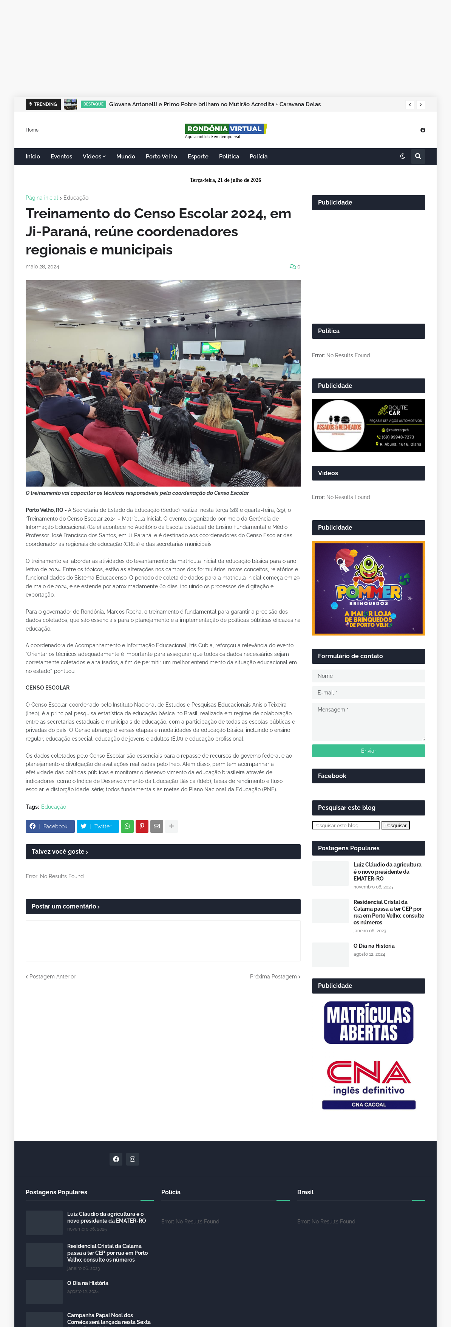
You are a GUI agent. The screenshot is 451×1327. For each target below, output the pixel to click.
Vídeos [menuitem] (92, 156)
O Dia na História (374, 946)
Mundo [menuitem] (125, 156)
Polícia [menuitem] (258, 156)
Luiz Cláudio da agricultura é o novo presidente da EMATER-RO (388, 871)
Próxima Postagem (273, 977)
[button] (409, 104)
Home (32, 129)
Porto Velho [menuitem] (161, 156)
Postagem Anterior (52, 977)
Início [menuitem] (33, 156)
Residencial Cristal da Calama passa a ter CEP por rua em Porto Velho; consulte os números (389, 912)
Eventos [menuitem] (61, 156)
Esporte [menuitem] (198, 156)
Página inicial (42, 197)
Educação (75, 197)
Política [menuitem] (229, 156)
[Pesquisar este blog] (346, 825)
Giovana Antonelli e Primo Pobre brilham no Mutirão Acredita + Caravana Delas (215, 104)
